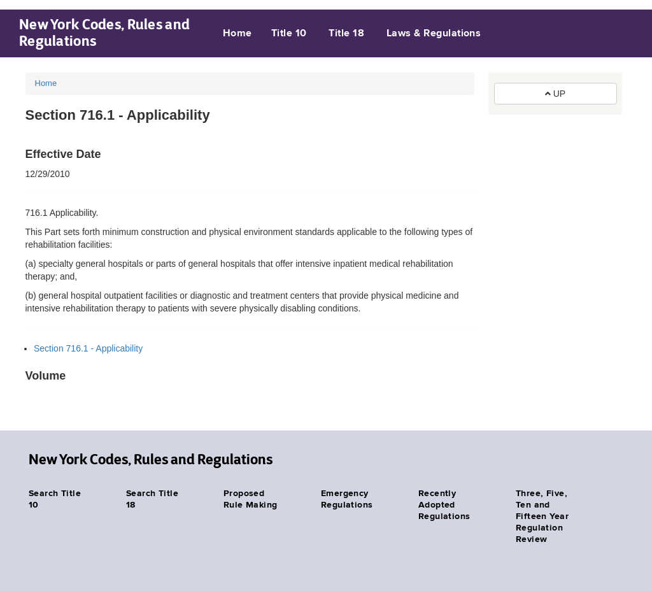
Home (237, 34)
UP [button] (555, 94)
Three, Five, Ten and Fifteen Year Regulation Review (542, 516)
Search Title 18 (152, 499)
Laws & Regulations (433, 34)
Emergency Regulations (347, 499)
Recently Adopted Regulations (444, 505)
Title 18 (346, 34)
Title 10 (289, 34)
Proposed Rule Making (250, 499)
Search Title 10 (55, 499)
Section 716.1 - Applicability (88, 348)
